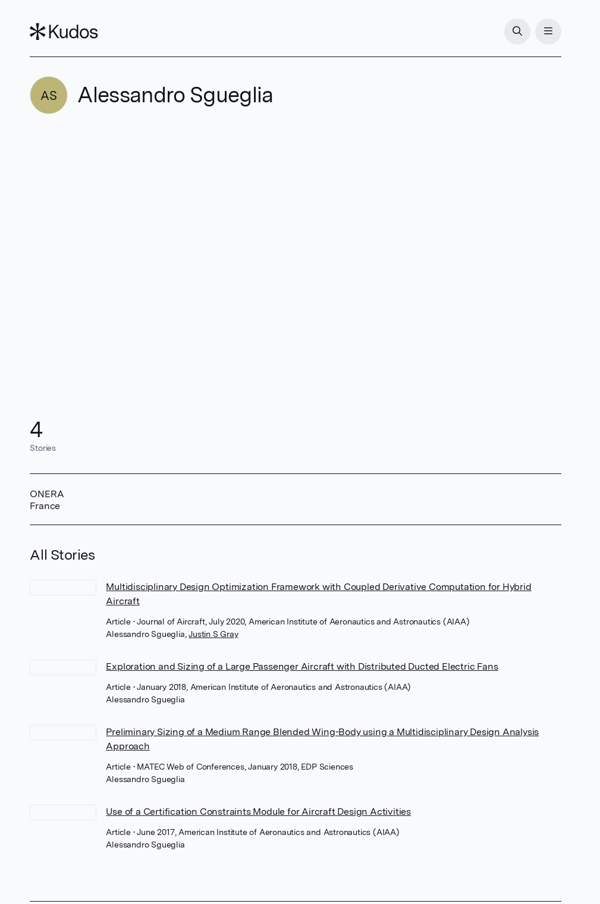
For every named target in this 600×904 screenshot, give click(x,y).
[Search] (517, 31)
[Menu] (548, 31)
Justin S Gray (213, 634)
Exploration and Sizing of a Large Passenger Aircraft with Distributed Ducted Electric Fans (302, 666)
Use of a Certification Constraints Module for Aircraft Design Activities (258, 811)
